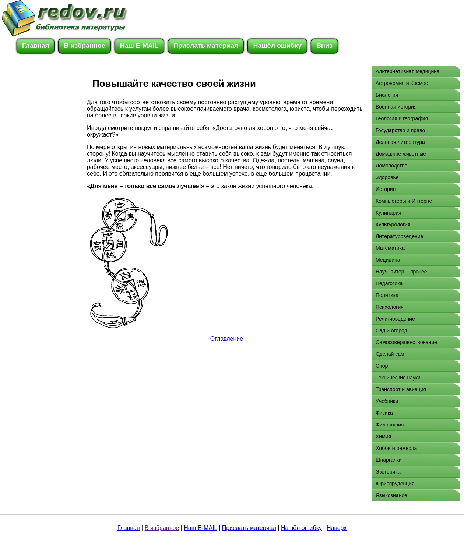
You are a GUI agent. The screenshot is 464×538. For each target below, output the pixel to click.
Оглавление (226, 339)
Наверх (337, 528)
